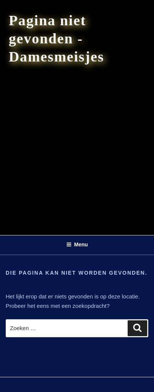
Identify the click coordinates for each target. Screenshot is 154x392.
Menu (77, 244)
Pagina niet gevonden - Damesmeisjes (56, 38)
